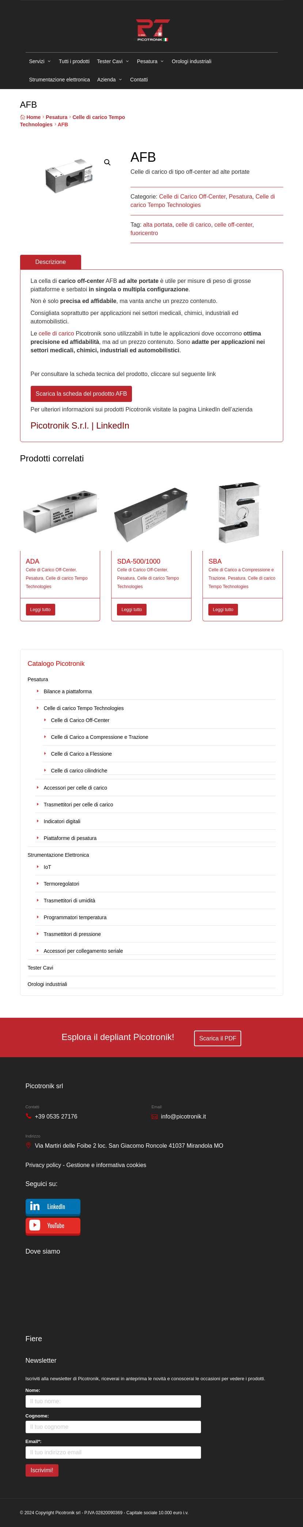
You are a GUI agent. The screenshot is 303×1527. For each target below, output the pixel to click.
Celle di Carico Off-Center (192, 196)
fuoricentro (144, 233)
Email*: (34, 1441)
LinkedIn (56, 1206)
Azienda (106, 80)
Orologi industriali (191, 61)
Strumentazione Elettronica (58, 855)
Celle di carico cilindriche (79, 771)
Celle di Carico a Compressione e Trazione (99, 737)
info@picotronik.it (183, 1116)
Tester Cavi (109, 61)
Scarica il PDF (217, 1038)
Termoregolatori (61, 884)
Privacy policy (43, 1165)
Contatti (139, 80)
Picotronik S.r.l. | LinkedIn (80, 425)
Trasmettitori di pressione (72, 934)
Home (33, 117)
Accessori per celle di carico (75, 788)
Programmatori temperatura (75, 917)
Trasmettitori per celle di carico (78, 804)
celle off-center (233, 225)
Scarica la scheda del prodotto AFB (81, 394)
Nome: (33, 1390)
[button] (107, 162)
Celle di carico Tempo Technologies (84, 708)
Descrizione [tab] (50, 262)
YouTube (56, 1225)
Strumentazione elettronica (59, 80)
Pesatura (147, 61)
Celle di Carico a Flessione (81, 754)
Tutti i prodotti (74, 61)
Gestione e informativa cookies (107, 1165)
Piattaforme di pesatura (70, 838)
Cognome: (37, 1416)
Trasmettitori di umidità (69, 900)
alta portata (158, 225)
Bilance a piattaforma (68, 691)
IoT (47, 867)
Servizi (37, 61)
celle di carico (193, 225)
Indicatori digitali (62, 821)
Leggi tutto (40, 609)
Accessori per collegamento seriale (83, 951)
